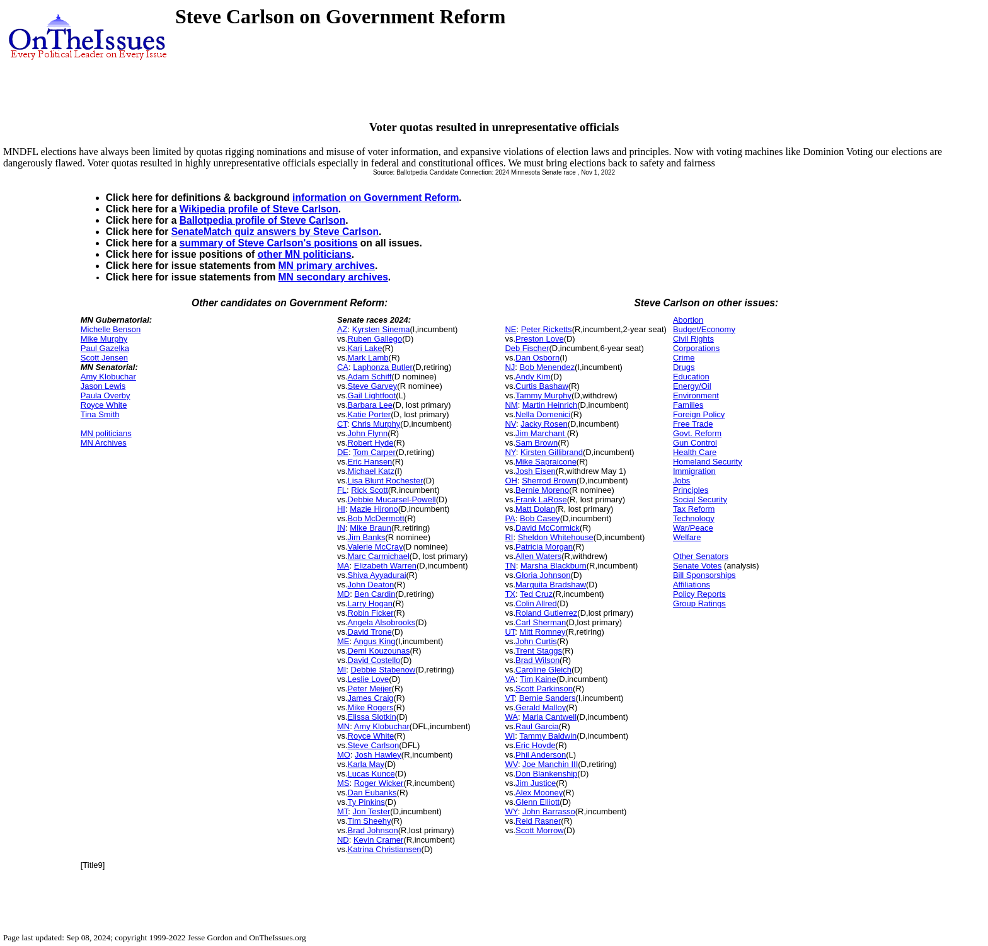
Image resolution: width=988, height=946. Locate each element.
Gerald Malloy (540, 707)
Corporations (696, 348)
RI (509, 537)
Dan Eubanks (372, 792)
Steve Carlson (373, 745)
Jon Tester (371, 811)
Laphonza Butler (383, 367)
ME (343, 641)
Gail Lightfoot (372, 395)
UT (510, 632)
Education (691, 376)
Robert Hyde (371, 442)
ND (343, 840)
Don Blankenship (546, 773)
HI (341, 509)
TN (510, 565)
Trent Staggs (538, 650)
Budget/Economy (704, 329)
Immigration (694, 471)
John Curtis (536, 641)
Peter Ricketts (546, 329)
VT (509, 698)
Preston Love (539, 338)
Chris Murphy (376, 424)
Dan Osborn (537, 357)
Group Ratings (699, 603)
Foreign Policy (699, 414)
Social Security (700, 499)
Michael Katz (371, 471)
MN (343, 726)
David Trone (370, 632)
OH (511, 480)
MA (343, 565)
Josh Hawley (378, 754)
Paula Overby (105, 395)
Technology (694, 518)
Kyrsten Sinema (381, 329)
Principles (690, 490)
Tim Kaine (538, 679)
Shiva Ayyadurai (377, 575)
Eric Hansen (370, 461)
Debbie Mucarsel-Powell (392, 499)
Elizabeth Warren (385, 565)
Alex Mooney (539, 792)
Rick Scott (369, 490)
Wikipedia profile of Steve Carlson (259, 209)
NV (510, 424)
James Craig (371, 698)
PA (510, 518)
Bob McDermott (376, 518)
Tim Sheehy (369, 821)
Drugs (684, 367)
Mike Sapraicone (546, 461)
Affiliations (691, 584)
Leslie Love (368, 679)
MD (343, 594)
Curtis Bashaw (541, 386)
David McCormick (547, 528)
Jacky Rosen (543, 424)
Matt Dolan (535, 509)
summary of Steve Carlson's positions (269, 243)
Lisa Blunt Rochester (385, 480)
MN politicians (106, 433)
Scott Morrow (539, 830)
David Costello (374, 660)
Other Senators (700, 556)
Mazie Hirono (374, 509)
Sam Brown (536, 442)
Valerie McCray (375, 546)
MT (342, 811)
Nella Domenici (542, 414)
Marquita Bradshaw (550, 584)
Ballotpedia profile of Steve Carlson (262, 220)
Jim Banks (367, 537)
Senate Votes (697, 565)
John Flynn (368, 433)
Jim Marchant (541, 433)
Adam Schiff (370, 376)
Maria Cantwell (549, 717)
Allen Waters (538, 556)
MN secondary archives (333, 277)
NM (511, 405)
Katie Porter (369, 414)
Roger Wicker (379, 783)
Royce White (104, 405)
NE (510, 329)
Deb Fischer (527, 348)
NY (510, 452)
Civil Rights (693, 338)
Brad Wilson (537, 660)
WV (511, 764)
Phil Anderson (540, 754)
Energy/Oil (692, 386)
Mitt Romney (543, 632)
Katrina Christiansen (385, 849)
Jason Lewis (103, 386)
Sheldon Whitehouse (556, 537)
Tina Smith (100, 414)
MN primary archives (327, 265)
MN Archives (104, 442)
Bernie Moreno (542, 490)
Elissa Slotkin (372, 717)
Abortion (688, 320)
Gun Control (695, 442)
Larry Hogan (370, 603)
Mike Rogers (371, 707)
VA (510, 679)
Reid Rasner (538, 821)
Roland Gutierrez (546, 613)
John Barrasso (548, 811)
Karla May (366, 764)
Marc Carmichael (379, 556)
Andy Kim (533, 376)
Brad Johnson (373, 830)
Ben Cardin (374, 594)
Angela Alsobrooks (382, 622)
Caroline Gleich (543, 669)
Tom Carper (374, 452)
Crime (684, 357)
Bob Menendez (547, 367)
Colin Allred (536, 603)
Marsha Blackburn (553, 565)
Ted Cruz (536, 594)
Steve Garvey (373, 386)
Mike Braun (370, 528)
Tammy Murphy (543, 395)
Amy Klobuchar (108, 376)
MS (343, 783)
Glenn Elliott (537, 802)
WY (511, 811)
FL (342, 490)
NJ (510, 367)
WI (510, 736)
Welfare (687, 537)
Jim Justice (535, 783)
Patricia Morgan (544, 546)
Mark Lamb (368, 357)
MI (341, 669)
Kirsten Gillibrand (551, 452)
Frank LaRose (541, 499)
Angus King (374, 641)
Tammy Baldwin (548, 736)
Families (688, 405)
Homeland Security (707, 461)
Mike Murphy (104, 338)
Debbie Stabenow (383, 669)
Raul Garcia (537, 726)
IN (341, 528)
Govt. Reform (697, 433)
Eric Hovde (535, 745)
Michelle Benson (111, 329)
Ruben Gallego (375, 338)
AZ (342, 329)
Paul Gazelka (105, 348)
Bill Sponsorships (704, 575)
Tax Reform (694, 509)
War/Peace (693, 528)
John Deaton (371, 584)
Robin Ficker (371, 613)
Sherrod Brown (549, 480)
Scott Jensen (104, 357)
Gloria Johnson (542, 575)
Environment (696, 395)
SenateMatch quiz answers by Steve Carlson (275, 231)
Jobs (681, 480)
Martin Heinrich (549, 405)
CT (342, 424)
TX (510, 594)
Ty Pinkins (366, 802)
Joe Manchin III (550, 764)
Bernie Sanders (547, 698)
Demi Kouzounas (379, 650)
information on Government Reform (375, 197)
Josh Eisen (535, 471)
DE (342, 452)
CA (342, 367)
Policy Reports (699, 594)
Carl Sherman (540, 622)
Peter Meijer (370, 688)
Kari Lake (365, 348)
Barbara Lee (370, 405)
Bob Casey (540, 518)
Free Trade (693, 424)
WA (511, 717)
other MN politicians (305, 254)
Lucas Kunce (371, 773)
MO (343, 754)
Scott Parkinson (544, 688)
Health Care (694, 452)
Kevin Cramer (378, 840)
